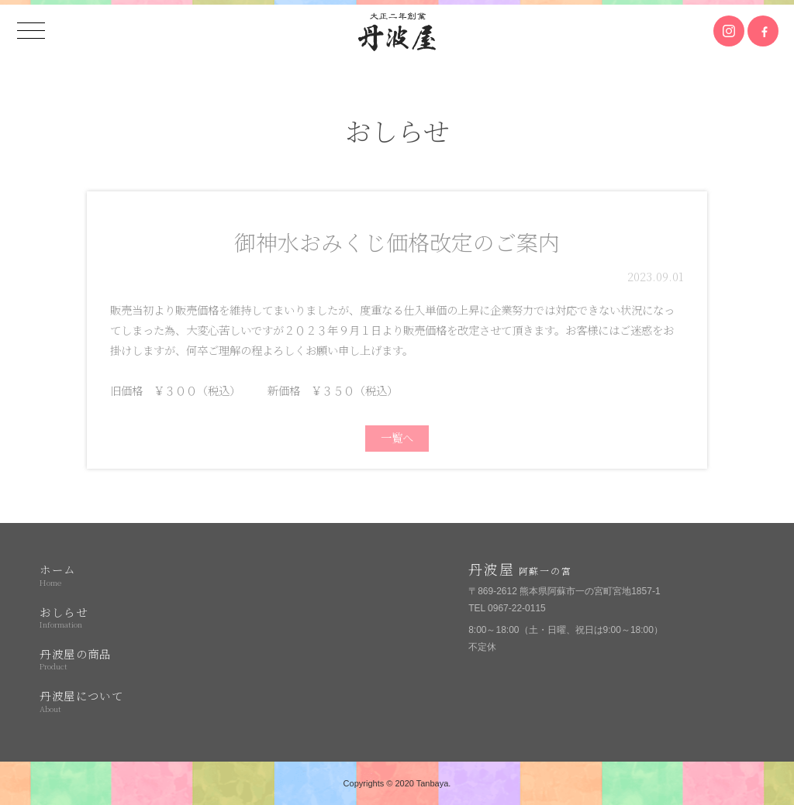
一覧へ (397, 437)
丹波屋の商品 (147, 658)
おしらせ (147, 617)
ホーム (147, 574)
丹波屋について (147, 700)
